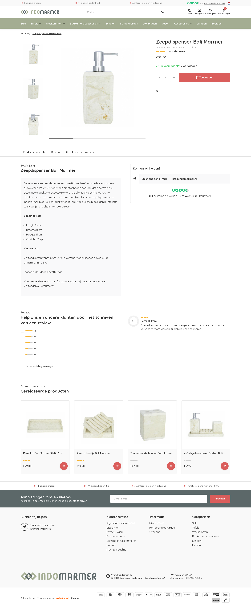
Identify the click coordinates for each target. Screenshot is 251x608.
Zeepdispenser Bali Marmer (46, 33)
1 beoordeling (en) (176, 51)
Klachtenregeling (116, 549)
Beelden (216, 23)
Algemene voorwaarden (120, 523)
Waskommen (55, 23)
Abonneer (220, 498)
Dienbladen (150, 23)
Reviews (56, 152)
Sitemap (75, 597)
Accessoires (183, 23)
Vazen (165, 23)
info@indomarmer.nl (184, 178)
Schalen (110, 23)
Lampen (202, 23)
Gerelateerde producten (81, 152)
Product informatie (34, 152)
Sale (23, 23)
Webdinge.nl (62, 597)
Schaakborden (129, 23)
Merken (196, 545)
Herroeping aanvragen (162, 527)
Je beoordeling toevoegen (40, 366)
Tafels (36, 23)
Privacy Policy (114, 532)
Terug (25, 33)
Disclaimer (112, 527)
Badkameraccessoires (85, 23)
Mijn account (156, 523)
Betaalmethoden (116, 536)
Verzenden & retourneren (121, 540)
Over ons (154, 532)
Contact (111, 545)
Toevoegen (204, 77)
